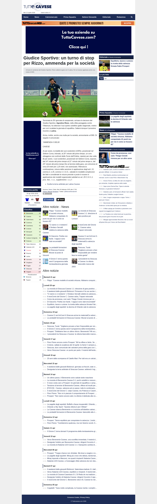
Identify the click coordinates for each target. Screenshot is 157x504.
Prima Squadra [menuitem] (70, 17)
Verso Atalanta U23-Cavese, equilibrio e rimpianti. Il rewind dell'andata (74, 472)
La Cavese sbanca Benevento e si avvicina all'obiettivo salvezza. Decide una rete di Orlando (83, 409)
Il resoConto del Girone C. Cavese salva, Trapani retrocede (87, 227)
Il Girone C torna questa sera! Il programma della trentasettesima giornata (58, 261)
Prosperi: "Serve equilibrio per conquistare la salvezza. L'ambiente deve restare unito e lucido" (83, 420)
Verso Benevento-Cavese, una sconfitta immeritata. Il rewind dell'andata (75, 440)
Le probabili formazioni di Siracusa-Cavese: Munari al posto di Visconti (74, 318)
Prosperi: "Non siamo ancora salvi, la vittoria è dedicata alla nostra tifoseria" (76, 396)
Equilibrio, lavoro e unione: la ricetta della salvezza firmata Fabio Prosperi (75, 304)
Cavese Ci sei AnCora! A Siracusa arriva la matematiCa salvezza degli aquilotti (77, 315)
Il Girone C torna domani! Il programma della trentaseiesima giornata (73, 431)
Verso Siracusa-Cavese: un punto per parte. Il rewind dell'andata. (72, 350)
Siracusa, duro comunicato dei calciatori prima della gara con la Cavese (75, 348)
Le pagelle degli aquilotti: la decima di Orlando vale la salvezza (71, 307)
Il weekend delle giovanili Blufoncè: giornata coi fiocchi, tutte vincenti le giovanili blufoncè (81, 367)
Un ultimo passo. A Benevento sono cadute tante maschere (70, 378)
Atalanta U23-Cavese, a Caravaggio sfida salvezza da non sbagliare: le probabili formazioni (82, 461)
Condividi (48, 200)
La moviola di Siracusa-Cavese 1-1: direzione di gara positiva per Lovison (75, 289)
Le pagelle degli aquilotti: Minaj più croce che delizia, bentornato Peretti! (75, 456)
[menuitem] (131, 17)
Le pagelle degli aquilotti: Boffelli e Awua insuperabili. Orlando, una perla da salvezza (80, 404)
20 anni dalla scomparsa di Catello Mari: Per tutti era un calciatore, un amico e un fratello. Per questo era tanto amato (92, 358)
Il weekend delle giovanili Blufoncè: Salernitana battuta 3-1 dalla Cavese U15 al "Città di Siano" (84, 469)
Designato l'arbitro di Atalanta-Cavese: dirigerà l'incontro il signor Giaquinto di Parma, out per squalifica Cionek (90, 477)
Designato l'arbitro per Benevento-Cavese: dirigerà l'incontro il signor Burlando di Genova (81, 442)
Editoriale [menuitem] (107, 17)
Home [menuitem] (26, 17)
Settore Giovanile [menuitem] (89, 17)
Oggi (101, 78)
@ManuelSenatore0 (70, 191)
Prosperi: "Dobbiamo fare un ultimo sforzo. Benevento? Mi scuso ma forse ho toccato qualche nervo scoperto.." (90, 331)
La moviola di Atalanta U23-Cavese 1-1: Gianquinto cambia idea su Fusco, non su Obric (81, 445)
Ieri (106, 78)
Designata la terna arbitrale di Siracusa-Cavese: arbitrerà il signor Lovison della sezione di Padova (85, 369)
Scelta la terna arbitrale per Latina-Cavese (63, 184)
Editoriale (104, 57)
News (50, 189)
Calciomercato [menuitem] (51, 17)
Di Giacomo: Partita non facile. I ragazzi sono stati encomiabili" (58, 238)
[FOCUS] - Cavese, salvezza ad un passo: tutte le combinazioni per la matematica (79, 388)
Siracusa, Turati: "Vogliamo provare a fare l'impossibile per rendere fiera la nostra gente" (81, 326)
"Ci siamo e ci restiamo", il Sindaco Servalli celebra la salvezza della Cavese (76, 294)
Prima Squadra (106, 113)
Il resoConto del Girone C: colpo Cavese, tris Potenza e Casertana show (75, 391)
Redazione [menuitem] (121, 17)
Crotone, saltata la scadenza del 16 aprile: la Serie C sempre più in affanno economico (80, 345)
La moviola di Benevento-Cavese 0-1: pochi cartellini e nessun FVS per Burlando (78, 380)
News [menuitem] (37, 17)
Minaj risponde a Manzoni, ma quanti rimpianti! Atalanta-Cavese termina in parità (78, 458)
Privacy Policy (85, 497)
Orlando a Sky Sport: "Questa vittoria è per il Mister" (67, 407)
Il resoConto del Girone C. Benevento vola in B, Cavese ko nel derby (73, 480)
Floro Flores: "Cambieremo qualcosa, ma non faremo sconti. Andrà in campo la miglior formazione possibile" (89, 423)
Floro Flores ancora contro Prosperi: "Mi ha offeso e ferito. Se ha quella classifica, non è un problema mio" (88, 342)
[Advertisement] (116, 95)
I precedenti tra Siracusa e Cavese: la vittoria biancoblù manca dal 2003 (75, 334)
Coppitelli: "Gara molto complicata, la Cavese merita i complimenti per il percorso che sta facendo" (85, 488)
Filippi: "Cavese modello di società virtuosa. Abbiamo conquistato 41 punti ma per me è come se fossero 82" (55, 216)
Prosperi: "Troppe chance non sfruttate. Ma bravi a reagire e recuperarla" (75, 453)
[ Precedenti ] (32, 205)
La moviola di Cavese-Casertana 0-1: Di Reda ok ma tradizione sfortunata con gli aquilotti (81, 474)
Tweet (60, 200)
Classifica (28, 210)
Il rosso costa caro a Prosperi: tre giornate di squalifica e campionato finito (75, 383)
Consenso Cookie (73, 497)
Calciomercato (106, 149)
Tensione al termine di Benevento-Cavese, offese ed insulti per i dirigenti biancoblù (79, 385)
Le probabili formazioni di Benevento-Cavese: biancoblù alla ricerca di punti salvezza (80, 412)
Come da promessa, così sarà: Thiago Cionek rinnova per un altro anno (75, 299)
